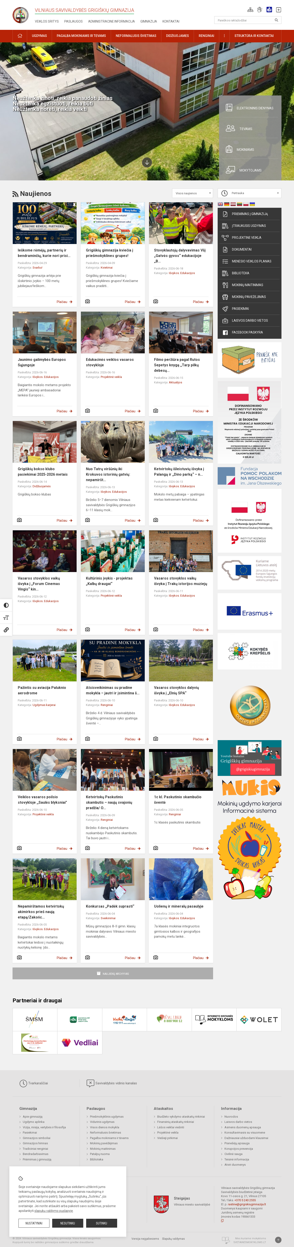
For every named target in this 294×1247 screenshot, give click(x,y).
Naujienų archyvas (116, 973)
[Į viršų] (278, 1240)
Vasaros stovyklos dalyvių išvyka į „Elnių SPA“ (176, 690)
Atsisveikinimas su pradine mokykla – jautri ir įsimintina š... (112, 690)
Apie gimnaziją (32, 1116)
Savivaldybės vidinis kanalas (112, 1083)
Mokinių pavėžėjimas (244, 297)
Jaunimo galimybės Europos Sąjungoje (42, 362)
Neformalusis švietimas (105, 1132)
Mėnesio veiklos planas (246, 261)
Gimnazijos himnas (35, 1143)
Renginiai (107, 705)
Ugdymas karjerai (44, 705)
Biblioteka (235, 273)
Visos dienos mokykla (104, 1127)
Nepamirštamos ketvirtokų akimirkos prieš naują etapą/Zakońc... (41, 911)
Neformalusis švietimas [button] (136, 36)
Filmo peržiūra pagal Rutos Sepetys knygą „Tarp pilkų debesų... (177, 365)
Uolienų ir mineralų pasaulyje (179, 906)
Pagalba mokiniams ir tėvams (109, 1138)
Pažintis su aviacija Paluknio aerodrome (42, 690)
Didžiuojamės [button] (177, 36)
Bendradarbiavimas (35, 1154)
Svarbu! (37, 267)
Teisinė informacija (236, 1159)
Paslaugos (73, 21)
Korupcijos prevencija (238, 1148)
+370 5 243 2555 (245, 1200)
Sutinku (101, 1223)
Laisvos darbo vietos (245, 320)
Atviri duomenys (235, 1164)
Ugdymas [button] (39, 36)
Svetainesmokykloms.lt (249, 1242)
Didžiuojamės (42, 486)
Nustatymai (34, 1223)
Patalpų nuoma (100, 1154)
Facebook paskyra (242, 332)
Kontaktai (170, 21)
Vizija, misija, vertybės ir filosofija (44, 1127)
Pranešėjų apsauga (237, 1143)
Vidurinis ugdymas (102, 1122)
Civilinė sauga (233, 1154)
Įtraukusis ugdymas (244, 226)
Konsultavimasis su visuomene (244, 1132)
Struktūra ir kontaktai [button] (254, 36)
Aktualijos (175, 382)
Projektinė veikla (111, 377)
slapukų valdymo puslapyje (53, 1211)
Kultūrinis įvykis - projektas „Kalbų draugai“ (109, 581)
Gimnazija (148, 21)
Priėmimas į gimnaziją (245, 214)
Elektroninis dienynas (247, 107)
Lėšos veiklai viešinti (170, 1127)
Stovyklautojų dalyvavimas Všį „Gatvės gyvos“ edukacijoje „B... (180, 255)
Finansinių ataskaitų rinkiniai (175, 1122)
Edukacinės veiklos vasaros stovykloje (110, 362)
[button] (250, 9)
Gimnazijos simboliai (36, 1138)
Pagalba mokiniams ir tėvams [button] (81, 36)
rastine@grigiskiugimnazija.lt (247, 1204)
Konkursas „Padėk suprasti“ (110, 906)
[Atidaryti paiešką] (276, 20)
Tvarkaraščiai (33, 1083)
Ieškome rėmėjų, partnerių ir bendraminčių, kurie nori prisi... (44, 253)
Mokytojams (242, 169)
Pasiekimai (235, 309)
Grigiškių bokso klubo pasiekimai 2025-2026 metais (43, 472)
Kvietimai (107, 267)
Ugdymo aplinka (33, 1122)
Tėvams (237, 128)
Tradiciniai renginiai (35, 1148)
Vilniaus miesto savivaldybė (192, 1204)
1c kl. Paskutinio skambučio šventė (177, 800)
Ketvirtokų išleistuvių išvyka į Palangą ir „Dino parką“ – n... (179, 472)
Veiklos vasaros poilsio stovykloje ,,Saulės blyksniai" (42, 800)
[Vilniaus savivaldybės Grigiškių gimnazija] (24, 14)
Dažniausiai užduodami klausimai (246, 1138)
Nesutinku (67, 1223)
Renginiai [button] (206, 36)
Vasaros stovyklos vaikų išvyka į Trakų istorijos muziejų (180, 581)
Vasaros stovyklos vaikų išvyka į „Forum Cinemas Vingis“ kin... (39, 583)
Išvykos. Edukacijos (182, 273)
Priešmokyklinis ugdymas (107, 1116)
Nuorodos (231, 1116)
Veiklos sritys (47, 21)
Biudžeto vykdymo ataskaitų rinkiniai (181, 1116)
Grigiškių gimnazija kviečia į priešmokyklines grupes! (109, 253)
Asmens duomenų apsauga (242, 1127)
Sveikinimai (108, 918)
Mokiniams (238, 149)
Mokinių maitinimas (242, 285)
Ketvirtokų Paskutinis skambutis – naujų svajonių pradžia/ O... (109, 802)
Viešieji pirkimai (167, 1138)
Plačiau (62, 302)
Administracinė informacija (111, 21)
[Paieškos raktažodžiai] (247, 20)
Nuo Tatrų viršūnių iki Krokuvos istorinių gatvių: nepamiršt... (108, 474)
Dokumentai (237, 249)
